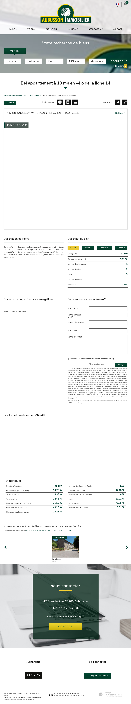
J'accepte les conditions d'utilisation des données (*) (92, 358)
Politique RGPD (29, 700)
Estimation (51, 29)
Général (73, 248)
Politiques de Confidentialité (105, 401)
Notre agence (96, 29)
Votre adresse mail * (74, 316)
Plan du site (7, 697)
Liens (38, 697)
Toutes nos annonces (16, 700)
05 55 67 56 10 (65, 608)
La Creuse (73, 29)
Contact (117, 29)
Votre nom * (73, 308)
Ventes (31, 29)
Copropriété (104, 248)
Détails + (88, 248)
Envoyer (121, 364)
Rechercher (119, 61)
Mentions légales (18, 697)
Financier (121, 248)
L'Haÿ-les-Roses (35, 96)
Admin (6, 700)
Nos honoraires (30, 697)
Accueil (13, 29)
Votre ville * (73, 330)
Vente (14, 50)
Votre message (75, 336)
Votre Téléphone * (76, 324)
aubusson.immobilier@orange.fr (65, 616)
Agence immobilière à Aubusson (15, 96)
